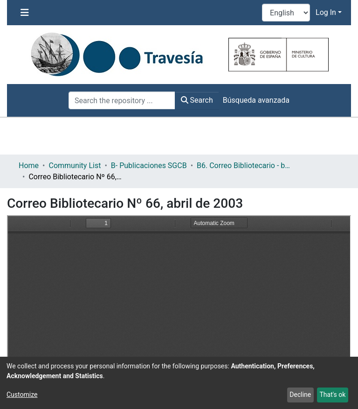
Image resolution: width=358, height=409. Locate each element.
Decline (300, 394)
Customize (22, 394)
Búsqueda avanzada (256, 100)
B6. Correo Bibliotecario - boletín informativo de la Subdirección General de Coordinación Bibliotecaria (243, 165)
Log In (326, 12)
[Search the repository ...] (122, 100)
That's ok (332, 394)
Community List (74, 165)
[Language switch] (286, 12)
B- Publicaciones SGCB (149, 165)
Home (29, 165)
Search (197, 100)
